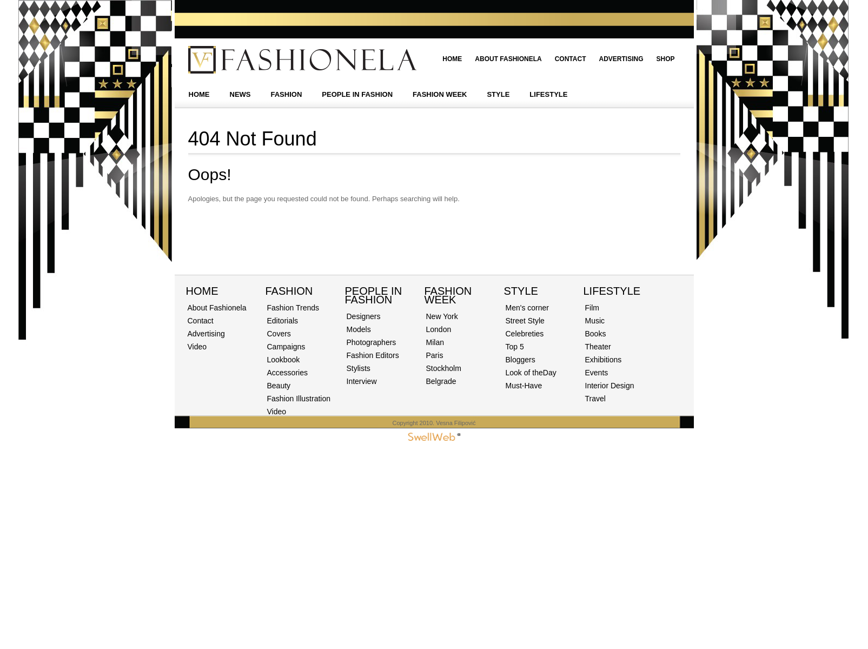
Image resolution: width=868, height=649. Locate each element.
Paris (434, 355)
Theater (598, 346)
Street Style (525, 320)
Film (592, 307)
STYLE (498, 94)
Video (197, 346)
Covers (279, 333)
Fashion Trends (293, 307)
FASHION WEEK (440, 94)
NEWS (240, 94)
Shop (665, 59)
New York (442, 316)
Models (359, 329)
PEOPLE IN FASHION (357, 94)
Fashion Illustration (299, 398)
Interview (362, 381)
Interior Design (609, 385)
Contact (570, 59)
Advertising (621, 59)
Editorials (283, 320)
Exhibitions (603, 359)
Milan (435, 342)
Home (452, 59)
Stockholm (443, 368)
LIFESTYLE (548, 94)
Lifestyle (612, 291)
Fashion (289, 291)
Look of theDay (531, 372)
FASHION (286, 94)
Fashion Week (448, 295)
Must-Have (524, 385)
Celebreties (525, 333)
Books (595, 333)
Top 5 (515, 346)
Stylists (358, 368)
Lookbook (283, 359)
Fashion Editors (373, 355)
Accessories (287, 372)
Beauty (279, 385)
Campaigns (286, 346)
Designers (364, 316)
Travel (595, 398)
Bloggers (520, 359)
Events (596, 372)
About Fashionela (508, 59)
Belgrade (441, 381)
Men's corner (527, 307)
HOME (199, 94)
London (439, 329)
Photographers (371, 342)
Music (595, 320)
